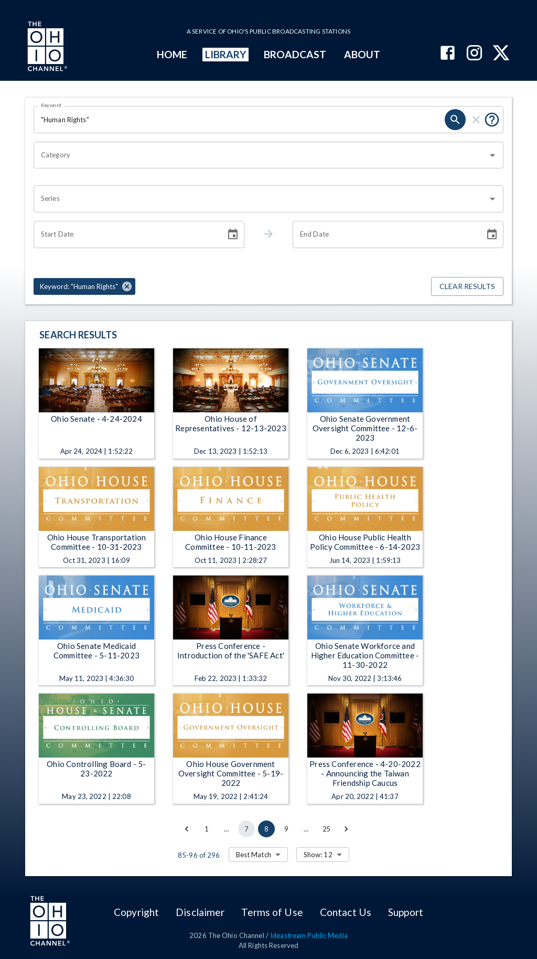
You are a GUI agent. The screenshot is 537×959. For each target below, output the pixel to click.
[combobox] (260, 155)
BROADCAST (295, 54)
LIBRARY (225, 54)
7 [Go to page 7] (246, 829)
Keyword (51, 105)
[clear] (476, 119)
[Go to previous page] (186, 829)
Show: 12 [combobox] (318, 854)
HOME (172, 54)
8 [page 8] (266, 829)
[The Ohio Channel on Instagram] (474, 54)
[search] (455, 119)
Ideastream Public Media (309, 935)
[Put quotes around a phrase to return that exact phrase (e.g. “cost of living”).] (492, 119)
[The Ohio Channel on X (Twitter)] (501, 54)
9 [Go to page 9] (286, 829)
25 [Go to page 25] (326, 829)
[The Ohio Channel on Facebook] (447, 54)
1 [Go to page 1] (206, 829)
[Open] (492, 155)
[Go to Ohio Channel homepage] (46, 47)
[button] (84, 286)
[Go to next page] (346, 829)
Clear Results (467, 287)
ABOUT (362, 54)
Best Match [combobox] (253, 854)
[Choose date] (232, 234)
